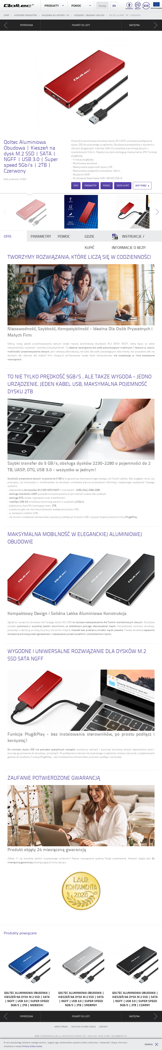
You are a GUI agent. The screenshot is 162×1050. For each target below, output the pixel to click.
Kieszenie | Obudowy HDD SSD (89, 15)
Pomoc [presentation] (64, 236)
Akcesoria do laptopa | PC (55, 15)
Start (6, 15)
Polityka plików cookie (83, 1026)
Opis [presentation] (7, 236)
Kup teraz (142, 185)
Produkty (54, 5)
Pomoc (81, 5)
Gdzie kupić (123, 185)
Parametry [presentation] (41, 236)
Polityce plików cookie (32, 1046)
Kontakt (103, 1026)
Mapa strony (61, 1026)
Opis (76, 185)
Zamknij (151, 1044)
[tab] (13, 236)
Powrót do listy (81, 25)
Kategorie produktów (25, 15)
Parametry (90, 185)
